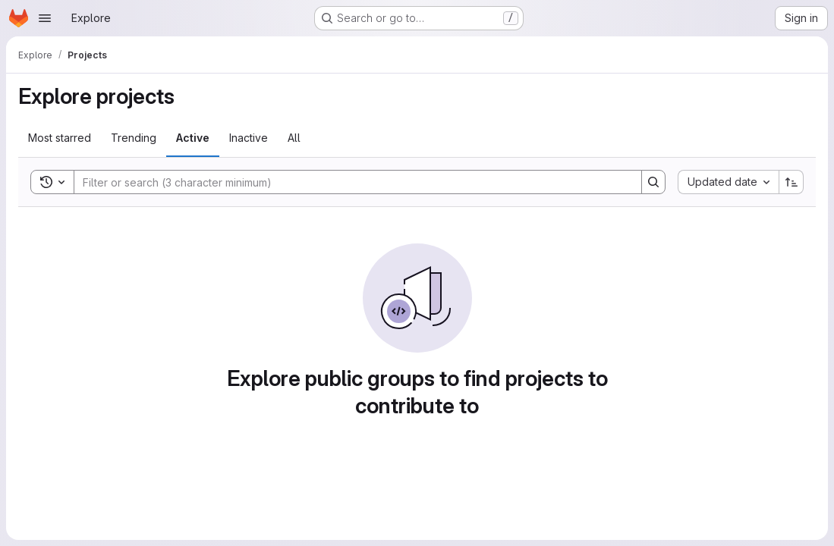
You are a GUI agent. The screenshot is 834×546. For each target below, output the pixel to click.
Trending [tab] (133, 137)
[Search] (350, 182)
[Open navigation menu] (45, 18)
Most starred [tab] (59, 137)
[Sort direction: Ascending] (791, 182)
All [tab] (294, 137)
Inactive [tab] (248, 137)
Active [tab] (192, 137)
